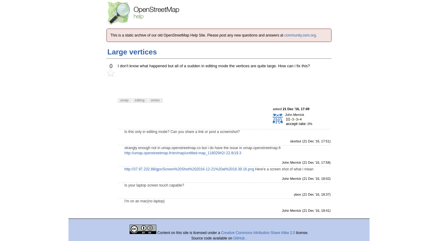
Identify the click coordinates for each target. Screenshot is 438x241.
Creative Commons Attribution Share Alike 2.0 (258, 233)
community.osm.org (300, 35)
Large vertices (132, 52)
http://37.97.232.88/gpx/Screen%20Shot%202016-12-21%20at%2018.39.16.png (189, 169)
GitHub (239, 238)
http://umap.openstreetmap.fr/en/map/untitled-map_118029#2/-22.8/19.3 (182, 153)
